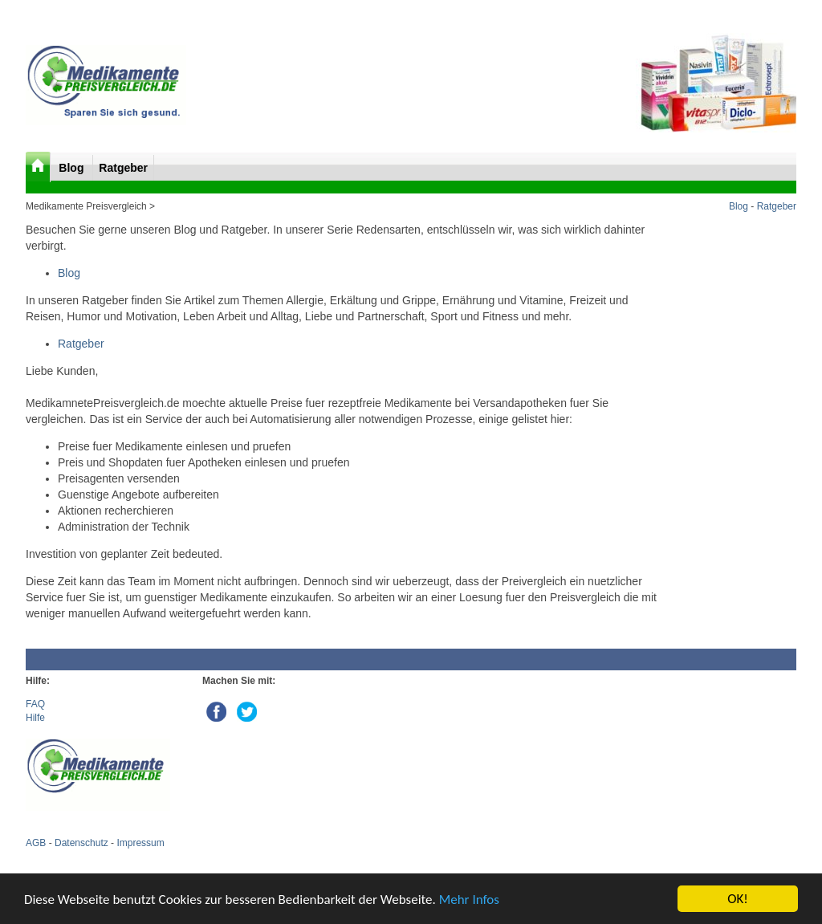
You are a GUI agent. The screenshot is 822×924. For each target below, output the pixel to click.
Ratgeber (123, 167)
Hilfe (35, 717)
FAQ (35, 704)
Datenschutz (81, 843)
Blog (73, 167)
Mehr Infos (469, 899)
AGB (36, 843)
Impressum (140, 843)
